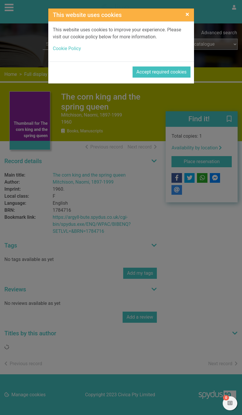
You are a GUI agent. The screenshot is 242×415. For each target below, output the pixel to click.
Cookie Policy (67, 48)
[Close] (187, 14)
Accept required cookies (161, 72)
